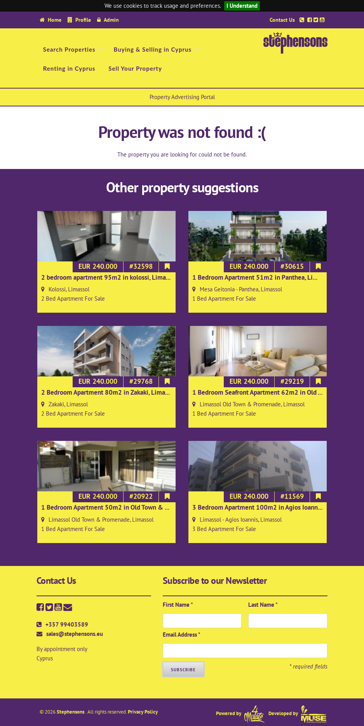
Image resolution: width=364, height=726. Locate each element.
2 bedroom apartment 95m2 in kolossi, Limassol (109, 277)
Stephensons (71, 712)
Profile (83, 19)
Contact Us (282, 19)
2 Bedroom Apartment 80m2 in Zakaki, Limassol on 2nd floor (126, 392)
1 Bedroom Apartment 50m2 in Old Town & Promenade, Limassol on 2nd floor (150, 507)
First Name (178, 604)
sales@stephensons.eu (74, 633)
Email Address (181, 634)
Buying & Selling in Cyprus (153, 49)
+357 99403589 (66, 624)
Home (54, 19)
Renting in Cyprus (69, 68)
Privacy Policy (143, 712)
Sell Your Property (135, 68)
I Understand (242, 5)
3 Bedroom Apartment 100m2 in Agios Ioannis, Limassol (271, 507)
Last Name (263, 604)
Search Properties (69, 49)
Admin (111, 19)
